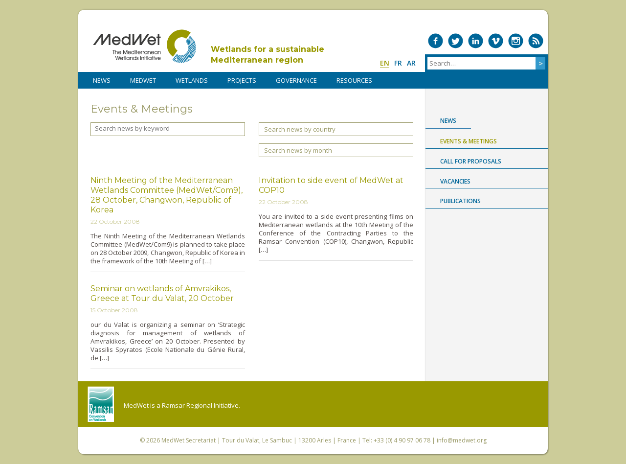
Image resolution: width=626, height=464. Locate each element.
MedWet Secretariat (188, 440)
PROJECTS (241, 80)
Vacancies (455, 181)
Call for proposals (470, 161)
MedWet (144, 46)
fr (398, 63)
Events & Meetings (468, 141)
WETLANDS (192, 80)
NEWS (102, 80)
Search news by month (298, 150)
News (448, 120)
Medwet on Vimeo (495, 40)
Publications (460, 201)
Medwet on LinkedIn (475, 40)
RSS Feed (535, 40)
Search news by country (299, 129)
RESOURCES (354, 80)
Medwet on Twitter (455, 40)
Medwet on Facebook (435, 40)
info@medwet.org (462, 440)
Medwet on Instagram (515, 40)
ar (411, 63)
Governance (296, 80)
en (384, 63)
